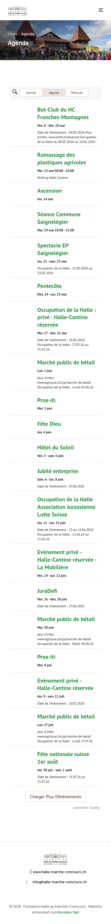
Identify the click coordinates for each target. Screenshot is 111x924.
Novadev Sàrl (68, 912)
